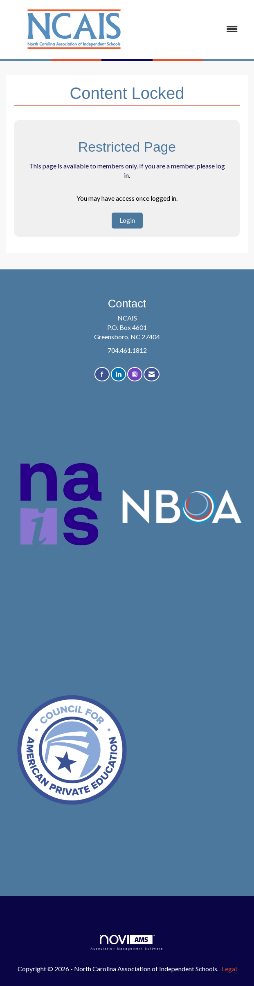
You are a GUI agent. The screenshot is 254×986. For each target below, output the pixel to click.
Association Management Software (126, 942)
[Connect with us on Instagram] (134, 374)
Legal (229, 969)
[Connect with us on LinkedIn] (118, 374)
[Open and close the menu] (194, 29)
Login (127, 220)
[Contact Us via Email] (152, 374)
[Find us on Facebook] (102, 374)
